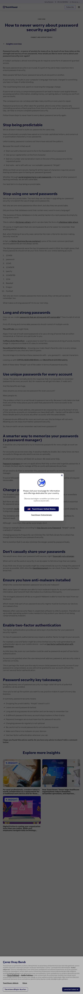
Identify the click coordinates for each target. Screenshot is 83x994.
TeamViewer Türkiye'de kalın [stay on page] (41, 515)
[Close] (62, 475)
